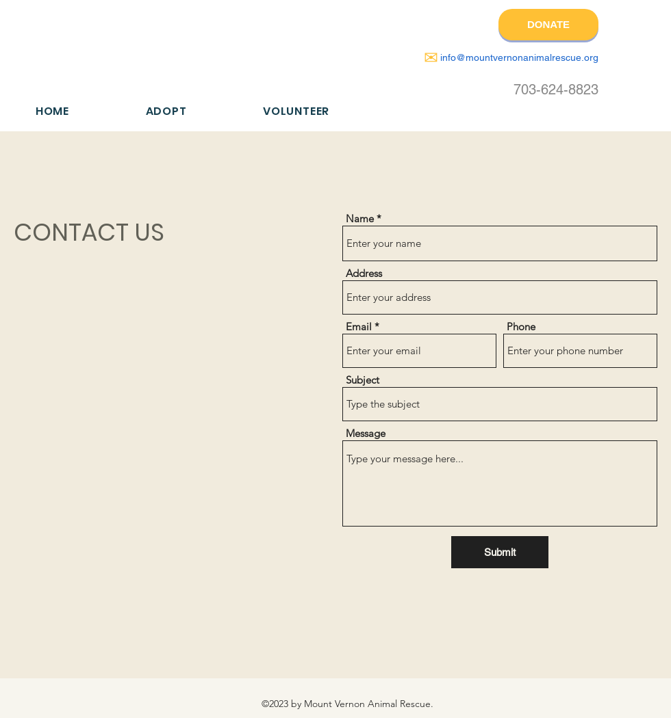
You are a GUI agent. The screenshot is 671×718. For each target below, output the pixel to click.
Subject (362, 380)
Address (364, 273)
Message (365, 433)
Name (360, 218)
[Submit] (499, 552)
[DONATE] (548, 24)
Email (359, 326)
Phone (521, 326)
